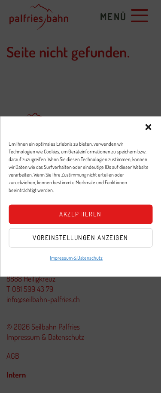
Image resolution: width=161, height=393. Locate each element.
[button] (148, 127)
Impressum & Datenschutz (76, 257)
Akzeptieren (80, 214)
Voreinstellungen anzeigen (80, 238)
